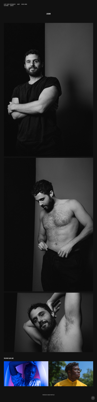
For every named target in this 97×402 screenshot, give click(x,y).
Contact (12, 5)
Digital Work (24, 4)
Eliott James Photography (10, 4)
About (18, 4)
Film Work (6, 5)
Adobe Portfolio (51, 395)
